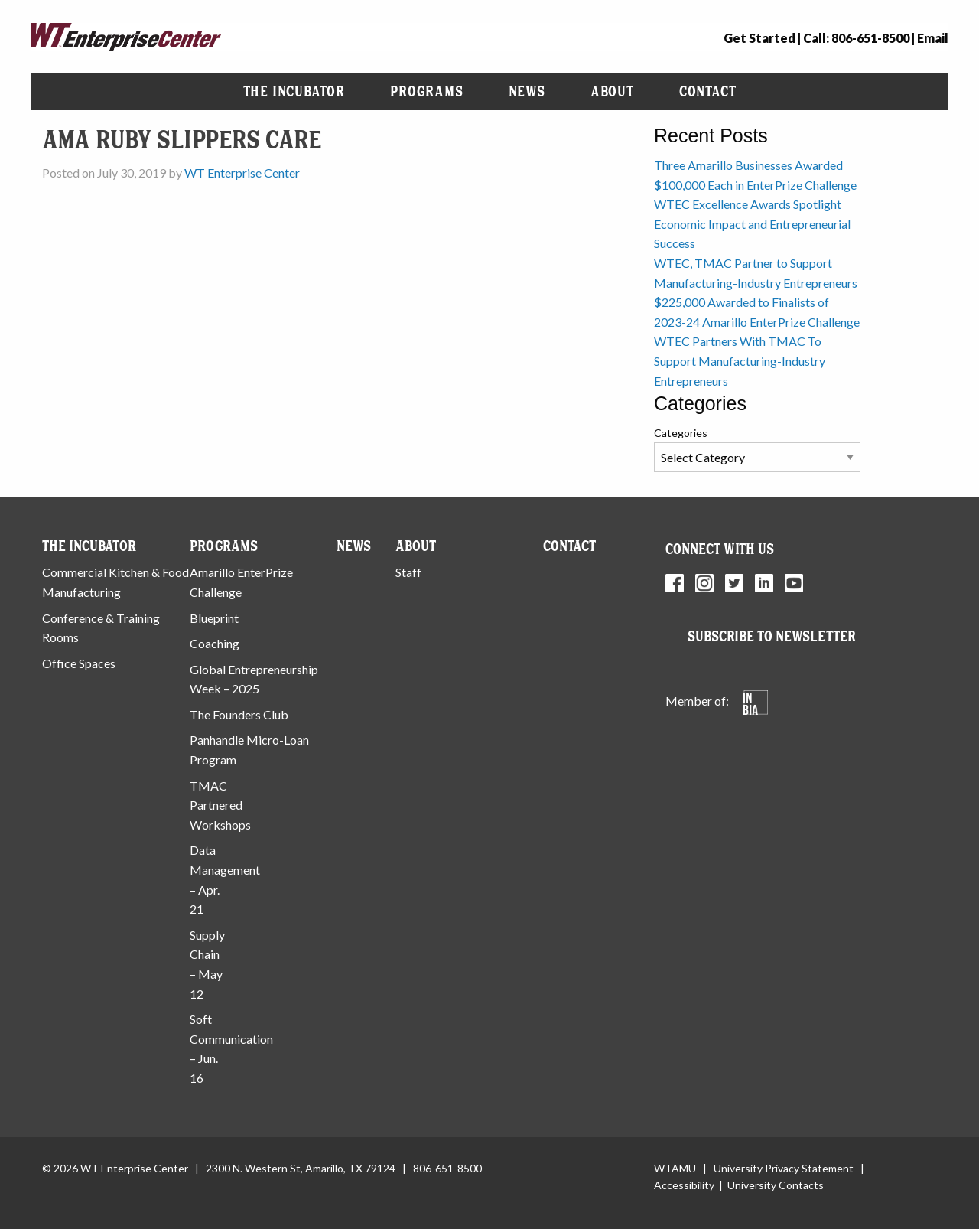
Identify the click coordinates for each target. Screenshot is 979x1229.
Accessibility (684, 1185)
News (527, 91)
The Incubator (294, 91)
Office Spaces (78, 663)
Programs (426, 91)
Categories (680, 432)
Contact (708, 91)
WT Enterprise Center (242, 172)
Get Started (759, 38)
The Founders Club (239, 714)
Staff (408, 572)
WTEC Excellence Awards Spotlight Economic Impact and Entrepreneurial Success (752, 223)
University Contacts (775, 1185)
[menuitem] (294, 91)
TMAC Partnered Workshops (220, 805)
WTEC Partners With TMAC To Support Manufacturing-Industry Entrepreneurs (739, 360)
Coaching (214, 643)
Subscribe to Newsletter (772, 636)
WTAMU (675, 1168)
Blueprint (214, 618)
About (612, 91)
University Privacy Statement (784, 1168)
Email (932, 38)
